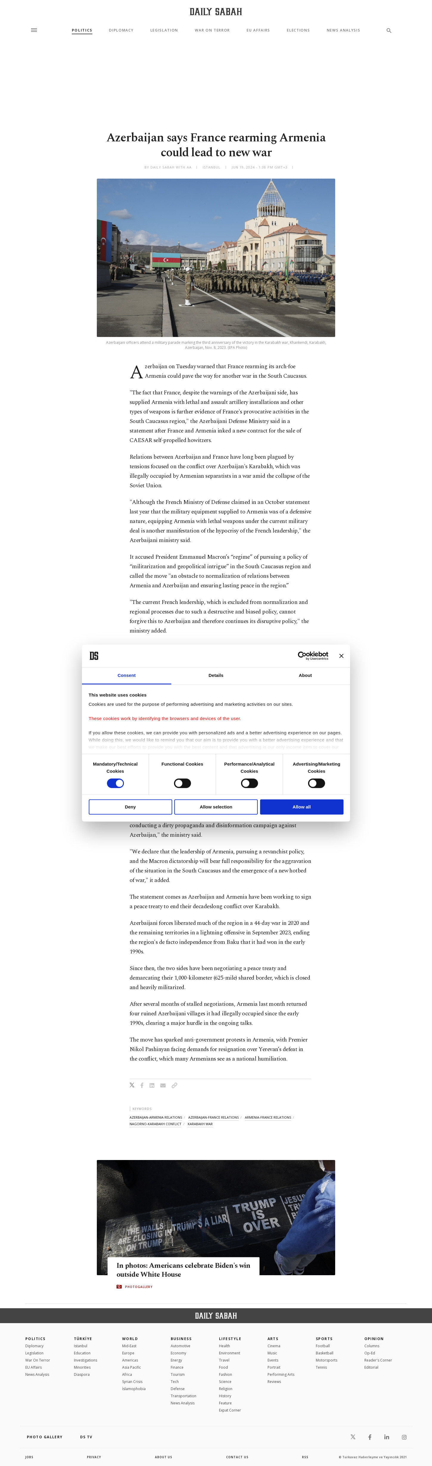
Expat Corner (230, 1410)
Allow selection (216, 807)
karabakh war (200, 1124)
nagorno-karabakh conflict (155, 1124)
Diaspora (82, 1374)
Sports (324, 1338)
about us (163, 1457)
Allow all (302, 807)
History (225, 1395)
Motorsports (326, 1360)
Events (273, 1360)
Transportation (183, 1395)
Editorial (371, 1367)
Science (225, 1381)
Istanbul (80, 1345)
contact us (237, 1457)
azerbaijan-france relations (213, 1117)
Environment (229, 1353)
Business (181, 1338)
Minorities (82, 1367)
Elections (298, 30)
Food (223, 1367)
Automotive (180, 1345)
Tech (175, 1381)
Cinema (274, 1345)
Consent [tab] (127, 675)
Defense (178, 1388)
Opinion (374, 1338)
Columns (371, 1345)
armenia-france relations (268, 1117)
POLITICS (35, 1338)
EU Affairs (258, 30)
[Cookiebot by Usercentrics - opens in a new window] (302, 655)
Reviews (274, 1381)
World (130, 1338)
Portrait (274, 1367)
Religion (225, 1388)
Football (323, 1345)
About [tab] (305, 675)
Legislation (164, 30)
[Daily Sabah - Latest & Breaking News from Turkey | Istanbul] (216, 11)
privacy (94, 1457)
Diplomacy (121, 30)
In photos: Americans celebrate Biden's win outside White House (178, 1270)
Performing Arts (281, 1374)
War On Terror (212, 30)
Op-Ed (369, 1353)
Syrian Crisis (132, 1381)
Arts (273, 1338)
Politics (82, 30)
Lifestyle (230, 1338)
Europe (128, 1353)
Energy (176, 1360)
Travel (224, 1360)
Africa (127, 1374)
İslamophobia (134, 1388)
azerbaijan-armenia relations (156, 1117)
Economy (178, 1353)
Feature (225, 1403)
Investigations (85, 1360)
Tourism (178, 1374)
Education (82, 1353)
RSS (305, 1457)
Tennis (321, 1367)
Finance (177, 1367)
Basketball (324, 1353)
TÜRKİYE (83, 1338)
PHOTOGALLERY (139, 1287)
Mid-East (129, 1345)
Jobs (29, 1457)
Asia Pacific (131, 1367)
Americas (130, 1360)
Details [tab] (216, 675)
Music (272, 1353)
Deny (130, 807)
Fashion (225, 1374)
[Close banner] (341, 656)
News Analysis (343, 30)
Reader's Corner (378, 1360)
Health (224, 1345)
